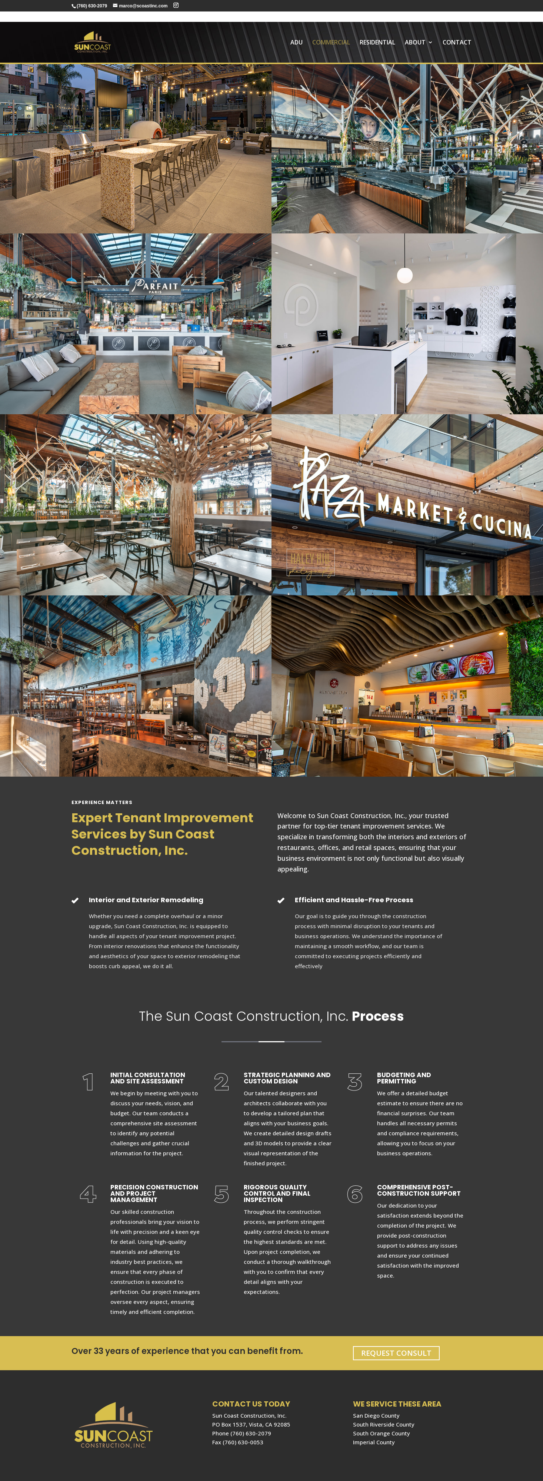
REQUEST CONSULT (396, 1353)
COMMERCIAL (331, 32)
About (415, 32)
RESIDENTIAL (377, 32)
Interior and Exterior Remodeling (146, 899)
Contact (457, 32)
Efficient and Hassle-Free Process (354, 899)
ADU (296, 32)
